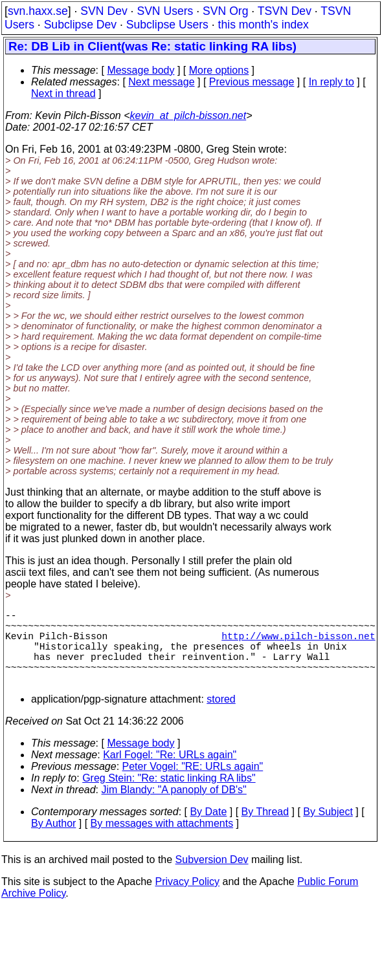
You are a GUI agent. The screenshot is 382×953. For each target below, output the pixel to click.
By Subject (327, 829)
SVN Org (225, 11)
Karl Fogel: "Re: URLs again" (169, 772)
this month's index (263, 24)
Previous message (252, 81)
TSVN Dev (284, 11)
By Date (208, 829)
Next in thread (63, 93)
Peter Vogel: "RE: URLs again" (193, 784)
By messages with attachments (162, 841)
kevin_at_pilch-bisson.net (188, 115)
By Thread (265, 829)
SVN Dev (103, 11)
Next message (161, 81)
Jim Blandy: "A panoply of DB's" (174, 807)
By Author (53, 841)
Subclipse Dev (80, 24)
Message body (140, 70)
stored (221, 717)
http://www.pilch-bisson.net (298, 643)
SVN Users (165, 11)
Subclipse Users (167, 24)
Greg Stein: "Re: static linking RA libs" (168, 796)
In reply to (331, 81)
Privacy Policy (187, 899)
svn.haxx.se (38, 11)
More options (219, 70)
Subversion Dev (212, 877)
